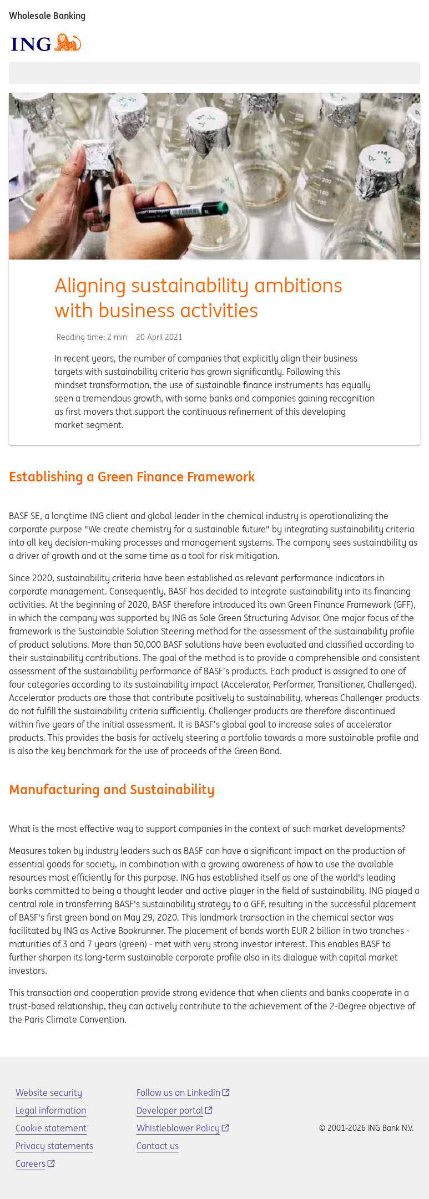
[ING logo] (46, 42)
